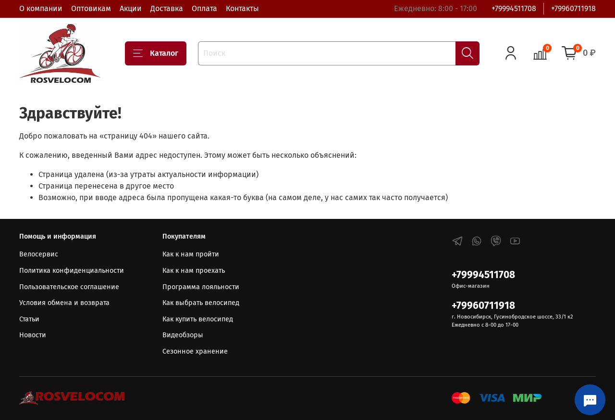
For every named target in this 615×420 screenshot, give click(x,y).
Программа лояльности (200, 287)
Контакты (242, 8)
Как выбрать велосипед (200, 303)
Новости (32, 335)
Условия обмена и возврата (64, 303)
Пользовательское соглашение (69, 287)
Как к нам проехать (193, 271)
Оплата (204, 8)
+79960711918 (573, 8)
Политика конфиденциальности (71, 271)
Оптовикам (91, 8)
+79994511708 (514, 8)
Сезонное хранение (195, 351)
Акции (131, 8)
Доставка (166, 8)
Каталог (155, 53)
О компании (40, 8)
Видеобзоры (182, 335)
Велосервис (38, 254)
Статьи (29, 319)
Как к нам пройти (190, 254)
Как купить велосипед (197, 319)
